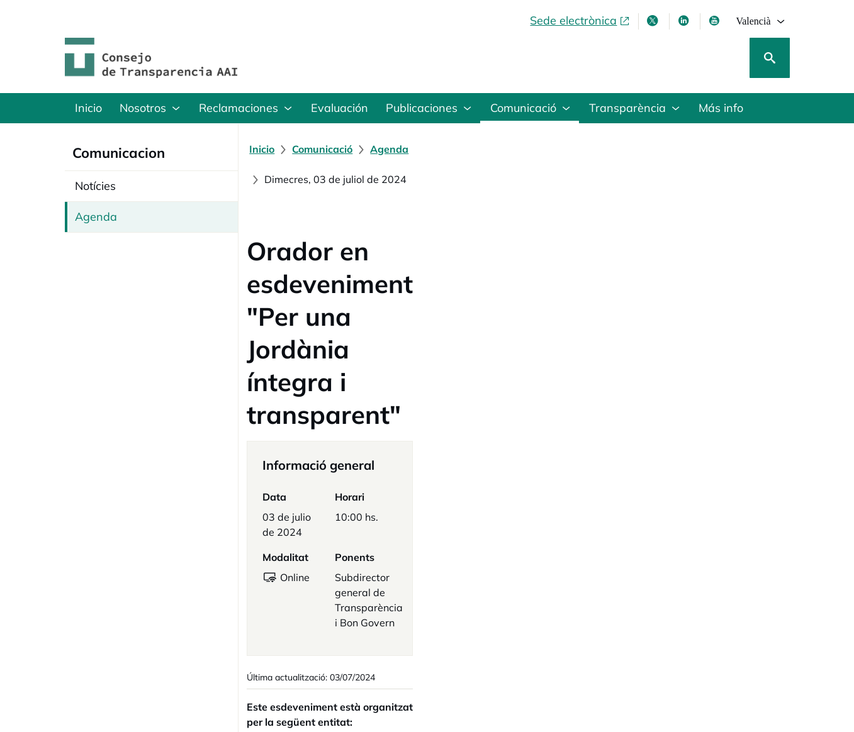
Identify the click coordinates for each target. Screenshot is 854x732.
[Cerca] (770, 58)
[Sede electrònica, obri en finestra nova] (580, 20)
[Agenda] (396, 149)
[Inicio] (268, 149)
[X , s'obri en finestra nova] (653, 20)
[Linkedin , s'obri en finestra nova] (684, 20)
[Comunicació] (329, 149)
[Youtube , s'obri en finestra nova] (715, 20)
